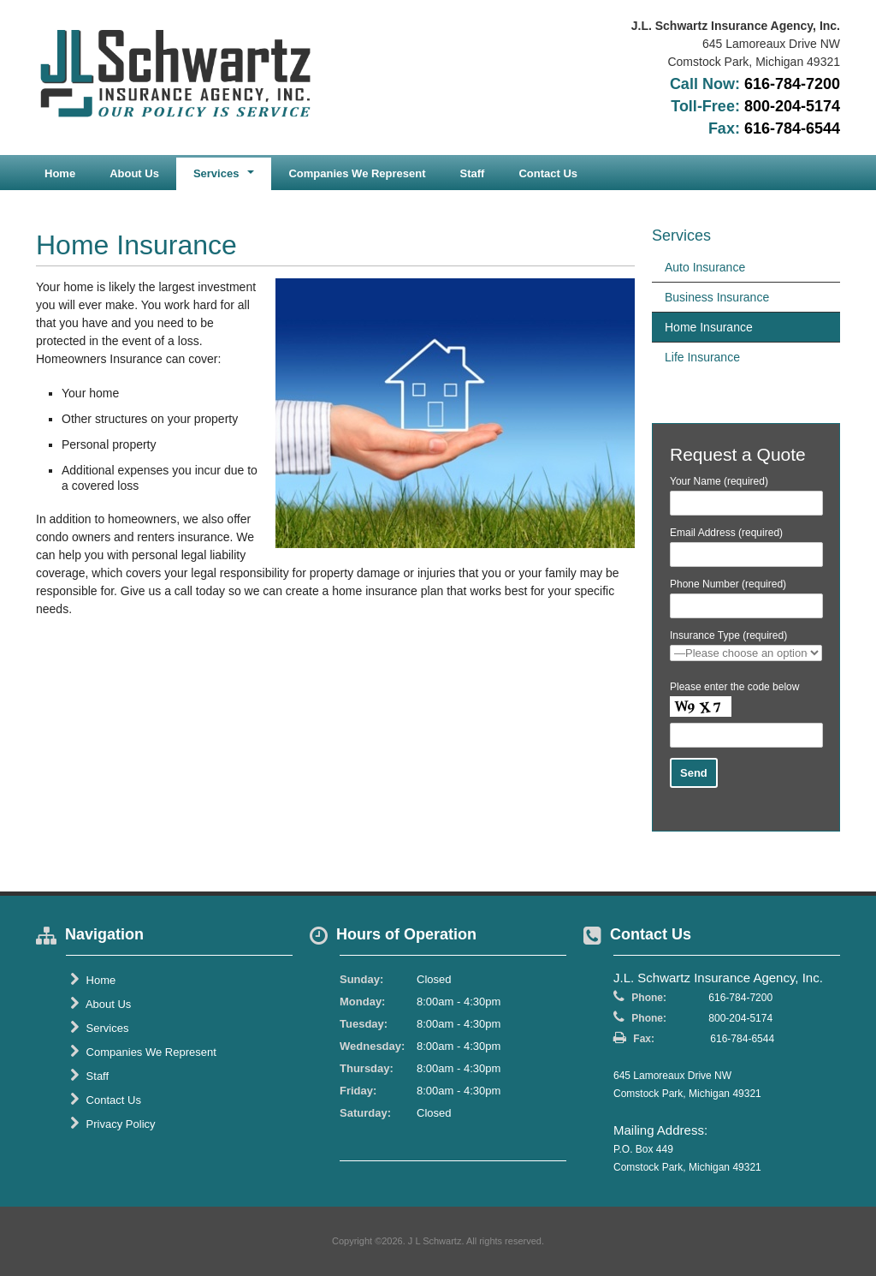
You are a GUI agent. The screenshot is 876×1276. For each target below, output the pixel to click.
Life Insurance (702, 357)
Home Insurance (709, 327)
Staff (472, 173)
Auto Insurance (705, 267)
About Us (134, 173)
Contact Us (547, 173)
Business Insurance (717, 297)
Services (99, 1028)
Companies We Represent (356, 173)
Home (59, 173)
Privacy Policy (113, 1123)
